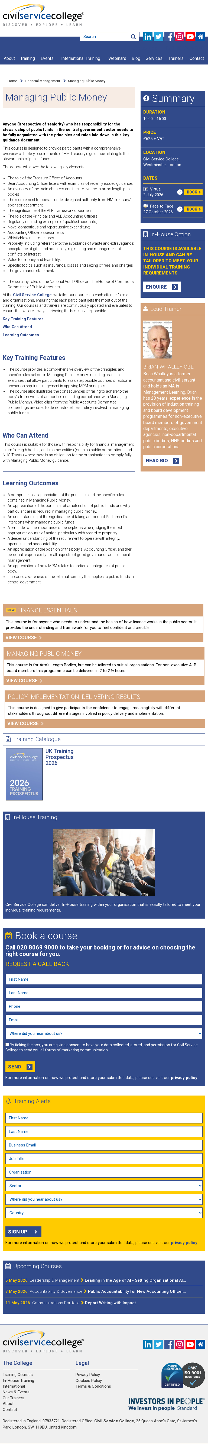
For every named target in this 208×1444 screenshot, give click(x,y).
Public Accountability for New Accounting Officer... (108, 1291)
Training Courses (18, 1374)
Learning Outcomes (21, 335)
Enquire (162, 287)
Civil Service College (32, 295)
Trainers (176, 58)
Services (154, 58)
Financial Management (42, 81)
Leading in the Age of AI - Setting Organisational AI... (108, 1280)
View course (23, 637)
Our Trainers (13, 1397)
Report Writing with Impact (84, 1302)
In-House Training (31, 817)
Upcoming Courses (33, 1266)
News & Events (16, 1392)
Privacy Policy (88, 1374)
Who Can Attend (17, 327)
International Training (80, 58)
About (9, 58)
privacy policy (184, 1077)
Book (195, 192)
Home (12, 81)
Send (20, 1067)
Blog (136, 58)
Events (47, 58)
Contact (197, 58)
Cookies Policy (89, 1380)
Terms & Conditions (93, 1386)
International (14, 1386)
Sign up (23, 1232)
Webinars (117, 58)
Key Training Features (23, 319)
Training (27, 58)
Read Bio (162, 461)
